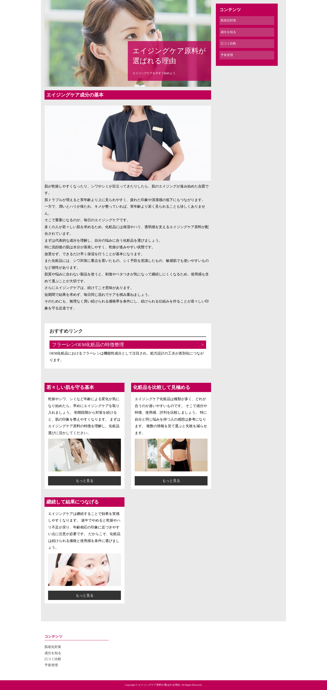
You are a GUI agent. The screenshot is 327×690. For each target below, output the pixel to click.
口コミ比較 (228, 43)
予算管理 (227, 55)
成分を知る (228, 32)
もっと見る (85, 481)
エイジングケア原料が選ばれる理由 (169, 56)
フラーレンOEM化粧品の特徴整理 (88, 344)
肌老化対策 (228, 20)
